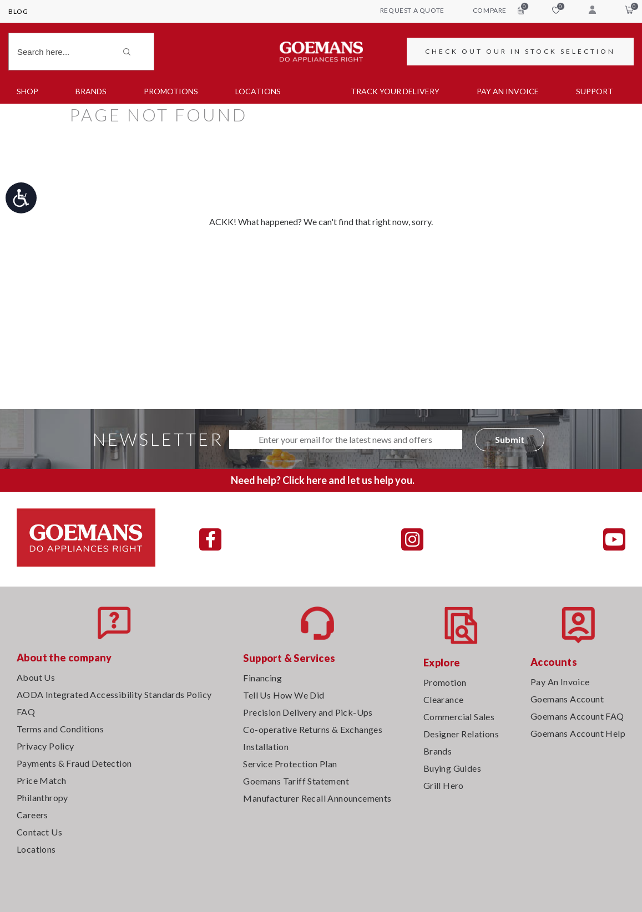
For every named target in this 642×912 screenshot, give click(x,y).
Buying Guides (452, 768)
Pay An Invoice (560, 681)
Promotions (171, 91)
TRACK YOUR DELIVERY (395, 91)
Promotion (445, 682)
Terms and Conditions (60, 729)
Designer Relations (461, 733)
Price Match (41, 780)
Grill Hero (443, 785)
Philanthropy (42, 797)
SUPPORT (594, 91)
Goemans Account (567, 699)
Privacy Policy (45, 746)
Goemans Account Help (577, 733)
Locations (258, 91)
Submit (509, 439)
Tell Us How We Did (283, 695)
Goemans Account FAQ (577, 716)
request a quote (412, 10)
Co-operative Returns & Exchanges (312, 729)
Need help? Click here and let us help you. (322, 480)
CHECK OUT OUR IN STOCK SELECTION (520, 51)
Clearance (443, 699)
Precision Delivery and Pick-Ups (307, 712)
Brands (91, 91)
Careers (32, 814)
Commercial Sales (458, 716)
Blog (18, 11)
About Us (36, 677)
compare (498, 10)
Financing (262, 677)
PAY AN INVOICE (508, 91)
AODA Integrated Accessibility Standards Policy (114, 694)
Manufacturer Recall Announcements (317, 798)
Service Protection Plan (290, 763)
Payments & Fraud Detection (74, 763)
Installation (266, 746)
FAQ (26, 711)
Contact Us (39, 832)
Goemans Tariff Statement (296, 781)
